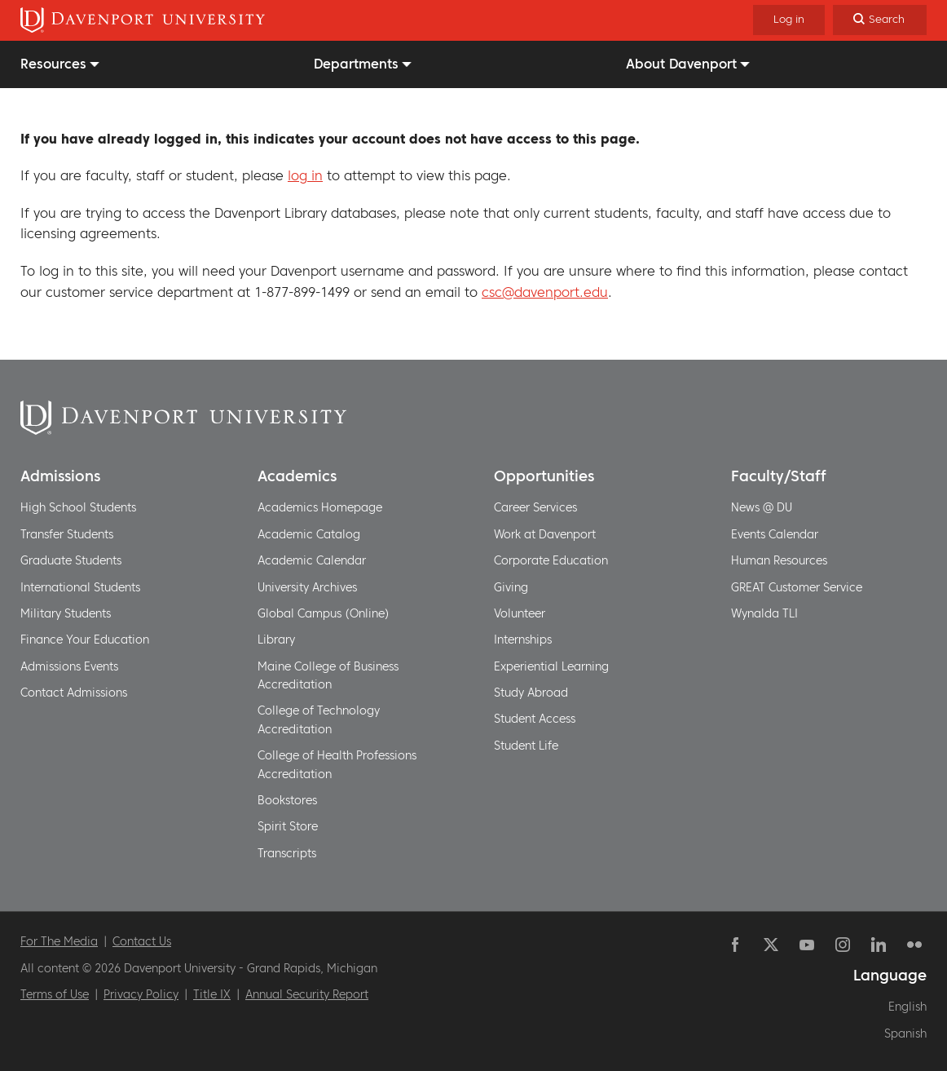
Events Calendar (774, 534)
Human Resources (779, 560)
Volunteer (519, 613)
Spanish (905, 1033)
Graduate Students (70, 560)
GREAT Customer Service (796, 587)
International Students (80, 587)
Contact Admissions (73, 692)
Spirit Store (288, 826)
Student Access (534, 718)
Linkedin (878, 944)
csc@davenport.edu (545, 292)
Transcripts (287, 853)
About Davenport (681, 63)
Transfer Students (66, 534)
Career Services (535, 507)
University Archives (307, 587)
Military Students (65, 613)
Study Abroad (531, 692)
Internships (523, 639)
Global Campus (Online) (324, 613)
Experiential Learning (551, 666)
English (907, 1006)
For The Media (59, 941)
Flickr (914, 944)
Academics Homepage (320, 507)
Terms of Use (54, 994)
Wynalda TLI (764, 613)
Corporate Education (551, 560)
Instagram (842, 944)
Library (276, 639)
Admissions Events (69, 666)
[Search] (880, 20)
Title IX (212, 994)
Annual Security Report (306, 994)
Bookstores (287, 800)
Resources (53, 63)
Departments (356, 63)
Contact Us (141, 941)
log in (305, 175)
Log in (788, 19)
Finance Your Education (84, 639)
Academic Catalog (309, 534)
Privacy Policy (141, 994)
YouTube (807, 944)
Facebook (735, 944)
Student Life (526, 745)
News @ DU (761, 507)
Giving (511, 587)
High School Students (78, 507)
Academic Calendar (312, 560)
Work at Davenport (545, 534)
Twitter (771, 944)
